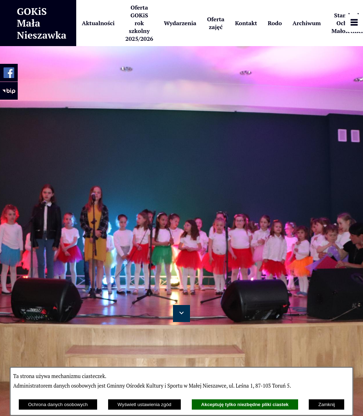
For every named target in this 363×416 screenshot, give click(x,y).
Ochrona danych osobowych (58, 404)
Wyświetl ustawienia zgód (145, 404)
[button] (181, 313)
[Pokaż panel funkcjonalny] (354, 23)
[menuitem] (98, 23)
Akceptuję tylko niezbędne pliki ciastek (245, 404)
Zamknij (326, 404)
